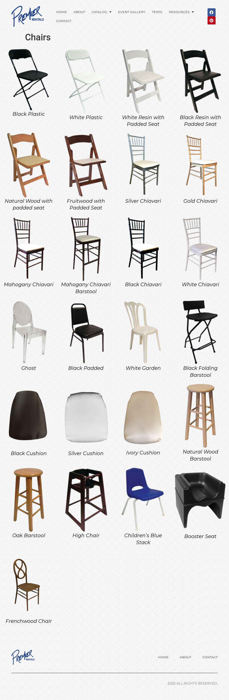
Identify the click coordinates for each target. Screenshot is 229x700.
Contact (63, 21)
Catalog (101, 12)
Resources (181, 12)
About (79, 12)
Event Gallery (131, 12)
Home (61, 12)
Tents (157, 12)
